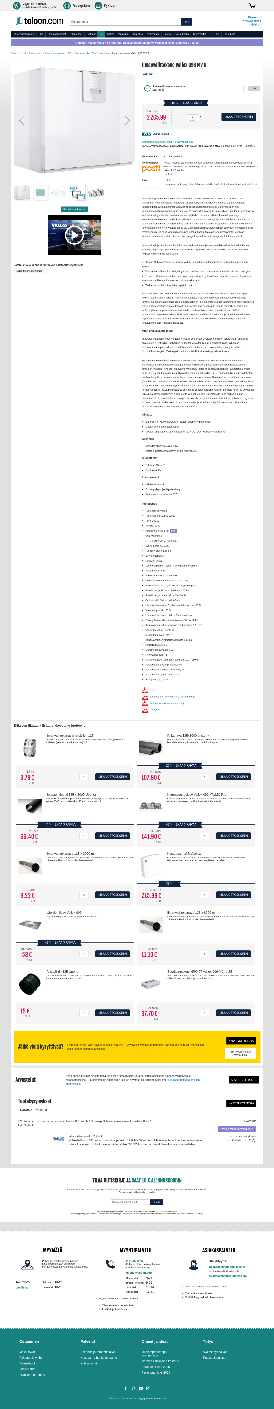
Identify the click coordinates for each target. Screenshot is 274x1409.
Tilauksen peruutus (32, 1374)
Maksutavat (27, 1352)
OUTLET (214, 34)
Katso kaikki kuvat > (74, 209)
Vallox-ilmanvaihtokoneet (29, 270)
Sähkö (110, 34)
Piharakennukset (57, 34)
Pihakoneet (76, 34)
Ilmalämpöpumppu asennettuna (154, 1353)
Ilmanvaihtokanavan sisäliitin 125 (70, 735)
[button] (21, 120)
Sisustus (138, 34)
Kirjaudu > (254, 17)
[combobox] (125, 22)
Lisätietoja (198, 1214)
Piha (41, 34)
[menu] (137, 34)
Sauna (167, 34)
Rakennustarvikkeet (24, 34)
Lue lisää (168, 174)
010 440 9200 (134, 1261)
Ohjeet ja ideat (155, 1341)
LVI (101, 34)
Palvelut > (255, 24)
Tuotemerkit (199, 34)
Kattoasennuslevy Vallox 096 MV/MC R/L (196, 794)
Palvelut (87, 1341)
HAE (186, 22)
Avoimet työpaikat (215, 1352)
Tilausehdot (27, 1363)
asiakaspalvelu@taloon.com (228, 1275)
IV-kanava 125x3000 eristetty (188, 735)
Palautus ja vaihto (31, 1357)
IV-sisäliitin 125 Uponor (62, 971)
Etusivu (15, 53)
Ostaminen (29, 1341)
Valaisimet (123, 34)
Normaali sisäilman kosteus (160, 1361)
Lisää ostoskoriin (112, 777)
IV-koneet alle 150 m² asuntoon (92, 53)
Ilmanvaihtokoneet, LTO (58, 53)
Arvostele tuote (244, 1079)
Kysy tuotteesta (241, 1040)
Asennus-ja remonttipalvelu (98, 1352)
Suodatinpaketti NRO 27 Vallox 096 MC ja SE (200, 971)
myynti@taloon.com (139, 1272)
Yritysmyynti (88, 1363)
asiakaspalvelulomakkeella (227, 1266)
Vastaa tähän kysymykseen (237, 1129)
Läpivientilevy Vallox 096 (63, 912)
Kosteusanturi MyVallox (184, 853)
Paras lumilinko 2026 (156, 1366)
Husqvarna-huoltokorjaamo (98, 1357)
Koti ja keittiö (182, 34)
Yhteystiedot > (252, 20)
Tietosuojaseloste (214, 1357)
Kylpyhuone (153, 34)
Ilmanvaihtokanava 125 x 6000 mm (192, 912)
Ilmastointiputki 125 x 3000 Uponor (71, 794)
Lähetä (156, 1202)
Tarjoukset (229, 34)
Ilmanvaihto (35, 53)
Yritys (208, 1341)
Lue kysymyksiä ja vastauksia (241, 1053)
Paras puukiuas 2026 (156, 1372)
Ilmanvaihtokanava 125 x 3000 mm (71, 853)
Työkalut (91, 34)
